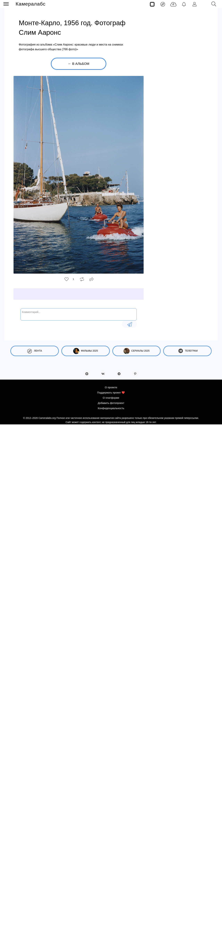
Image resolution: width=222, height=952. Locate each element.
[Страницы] (152, 4)
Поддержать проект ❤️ (111, 392)
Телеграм (187, 351)
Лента (34, 351)
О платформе (111, 397)
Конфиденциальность (111, 408)
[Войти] (194, 4)
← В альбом (78, 63)
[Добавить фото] (173, 4)
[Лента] (163, 4)
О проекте (111, 387)
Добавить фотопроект (111, 402)
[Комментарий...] (78, 314)
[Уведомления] (184, 4)
